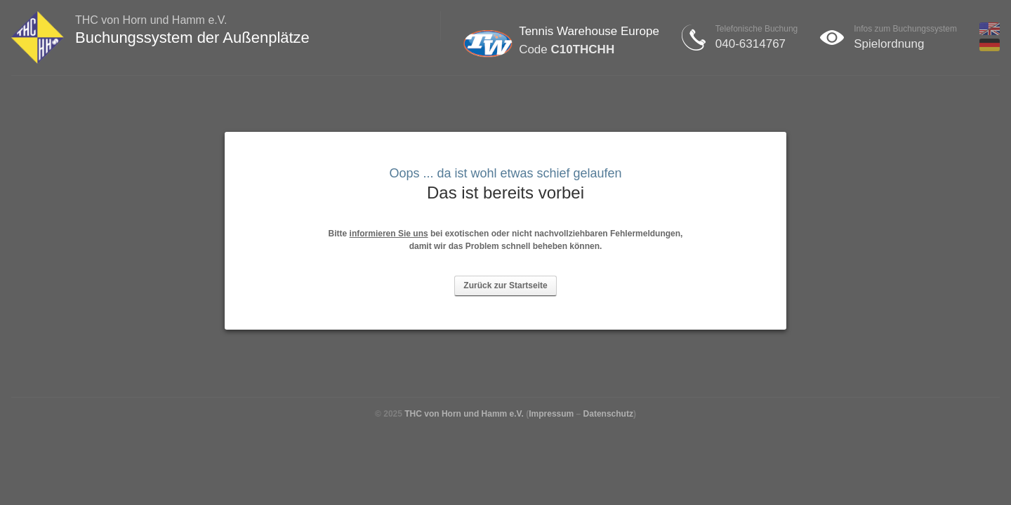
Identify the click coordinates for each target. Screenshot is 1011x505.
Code (566, 49)
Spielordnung (889, 43)
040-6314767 (750, 43)
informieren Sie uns (389, 233)
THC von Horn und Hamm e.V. (464, 414)
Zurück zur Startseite (505, 285)
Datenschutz (608, 414)
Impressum (551, 414)
